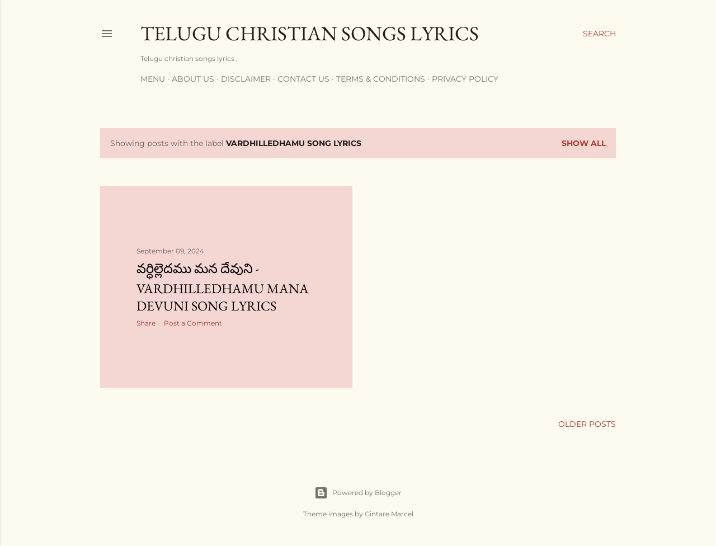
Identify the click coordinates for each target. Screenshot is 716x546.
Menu (152, 79)
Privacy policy (465, 79)
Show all (584, 143)
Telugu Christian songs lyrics (309, 33)
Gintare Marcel (389, 514)
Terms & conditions (380, 79)
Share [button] (146, 323)
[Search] (599, 33)
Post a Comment (193, 323)
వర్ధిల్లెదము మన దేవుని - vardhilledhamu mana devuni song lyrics (222, 287)
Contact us (303, 79)
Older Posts (587, 424)
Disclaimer (246, 79)
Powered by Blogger (358, 493)
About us (193, 79)
